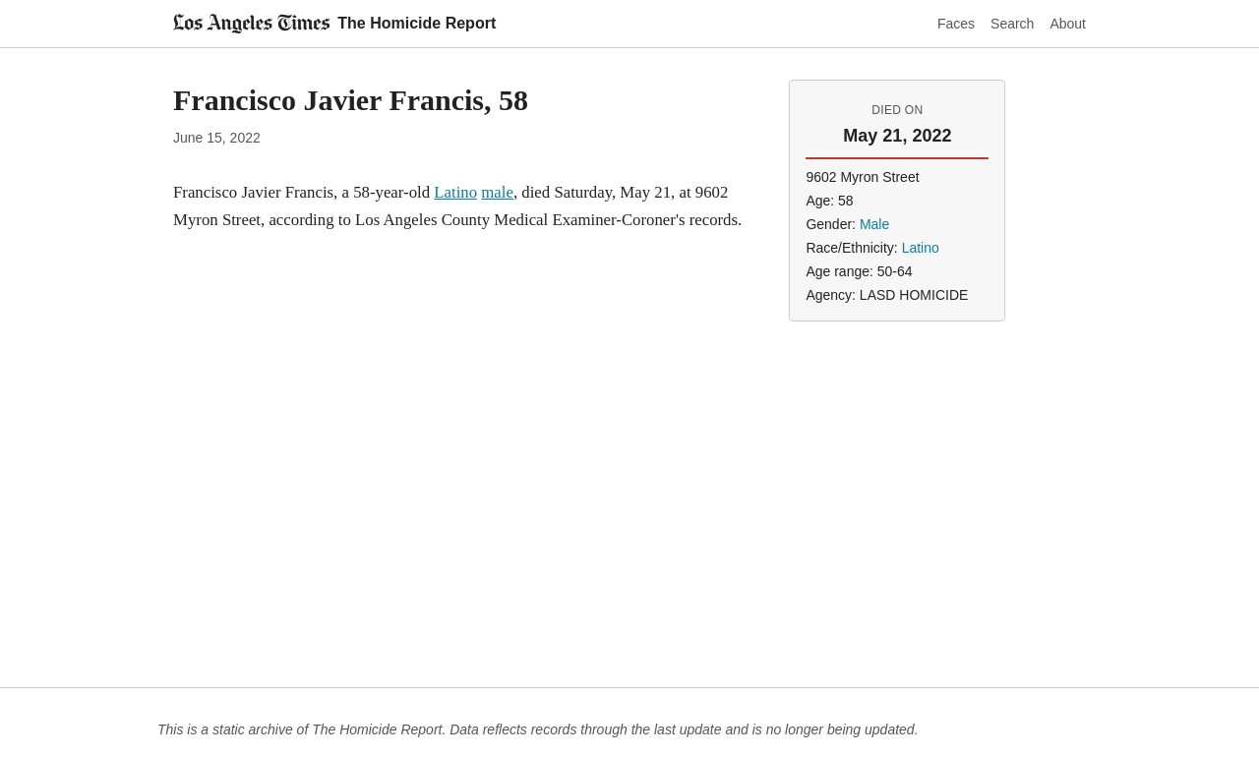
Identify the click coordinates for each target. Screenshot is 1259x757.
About (1067, 23)
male (497, 192)
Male (874, 224)
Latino (455, 192)
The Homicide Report (416, 23)
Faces (956, 23)
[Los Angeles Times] (251, 23)
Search (1012, 23)
